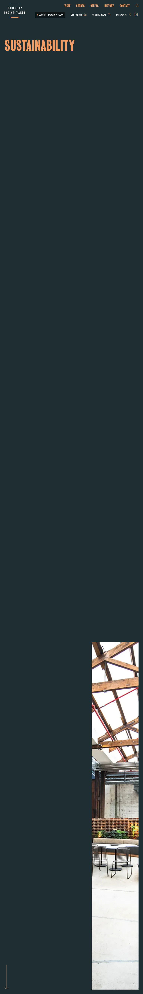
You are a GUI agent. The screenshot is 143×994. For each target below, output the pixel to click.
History (109, 6)
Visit (67, 6)
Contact (125, 6)
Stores (80, 6)
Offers (94, 6)
